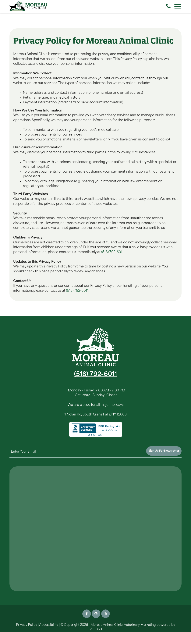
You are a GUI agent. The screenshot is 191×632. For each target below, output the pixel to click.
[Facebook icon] (86, 613)
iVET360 (95, 629)
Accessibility (48, 625)
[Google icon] (96, 613)
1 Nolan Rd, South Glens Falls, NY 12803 (96, 414)
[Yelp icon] (105, 613)
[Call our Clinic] (168, 6)
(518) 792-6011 (112, 252)
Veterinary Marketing (140, 625)
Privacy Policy (26, 625)
